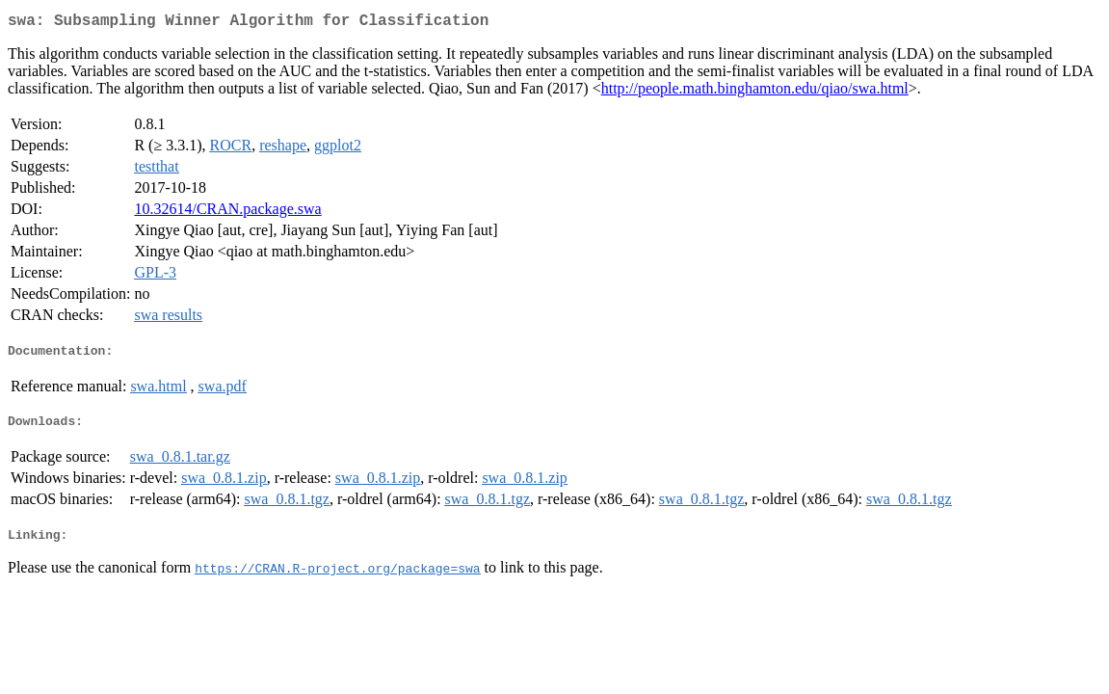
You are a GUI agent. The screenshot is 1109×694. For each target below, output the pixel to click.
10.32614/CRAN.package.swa (227, 212)
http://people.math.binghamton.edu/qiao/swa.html (755, 92)
